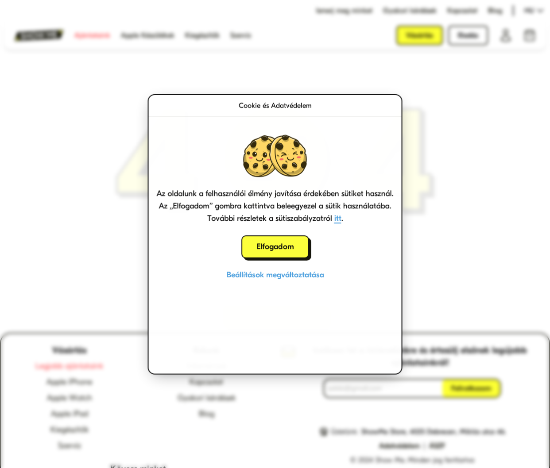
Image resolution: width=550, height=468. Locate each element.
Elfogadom (275, 246)
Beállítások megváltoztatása (275, 275)
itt (337, 218)
